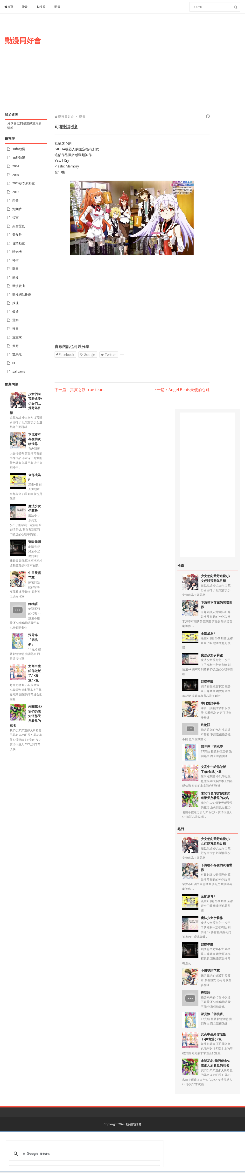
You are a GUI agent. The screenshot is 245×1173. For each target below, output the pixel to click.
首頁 (8, 7)
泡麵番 (17, 209)
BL (14, 363)
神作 (15, 260)
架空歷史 (18, 226)
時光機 (17, 251)
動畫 (57, 7)
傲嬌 (15, 311)
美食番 (17, 234)
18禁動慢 (18, 149)
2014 (15, 166)
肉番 (15, 200)
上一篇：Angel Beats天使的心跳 (181, 389)
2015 (15, 175)
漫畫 (25, 7)
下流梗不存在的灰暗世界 (34, 439)
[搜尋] (84, 1154)
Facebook (65, 354)
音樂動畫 (18, 243)
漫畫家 (17, 337)
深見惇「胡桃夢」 (33, 639)
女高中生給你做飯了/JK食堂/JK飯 (34, 673)
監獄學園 (34, 542)
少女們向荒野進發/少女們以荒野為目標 (215, 578)
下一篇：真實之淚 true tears (80, 389)
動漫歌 (41, 7)
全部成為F (208, 633)
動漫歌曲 (18, 286)
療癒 (15, 346)
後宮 (15, 217)
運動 (15, 320)
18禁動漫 (18, 157)
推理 (15, 303)
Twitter (108, 354)
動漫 (15, 277)
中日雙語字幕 (210, 703)
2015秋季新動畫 (23, 183)
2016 (15, 192)
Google (87, 354)
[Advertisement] (154, 66)
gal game (19, 371)
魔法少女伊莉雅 (34, 508)
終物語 (33, 604)
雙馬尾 (17, 354)
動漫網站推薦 (21, 294)
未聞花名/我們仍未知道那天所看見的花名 (215, 795)
